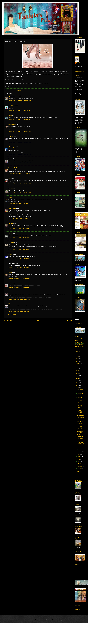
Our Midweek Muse (78, 339)
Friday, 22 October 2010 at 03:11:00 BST (18, 238)
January (80, 468)
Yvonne (10, 189)
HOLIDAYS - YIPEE (80, 432)
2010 (77, 388)
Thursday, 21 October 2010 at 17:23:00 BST (19, 111)
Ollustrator (49, 620)
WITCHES (80, 421)
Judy (9, 178)
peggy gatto (11, 105)
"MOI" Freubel (12, 208)
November (80, 393)
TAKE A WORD (79, 399)
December (80, 390)
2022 (77, 359)
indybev (10, 223)
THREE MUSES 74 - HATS (80, 412)
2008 (77, 474)
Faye (9, 159)
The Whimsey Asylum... (79, 538)
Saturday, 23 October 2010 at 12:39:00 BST (19, 287)
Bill (9, 304)
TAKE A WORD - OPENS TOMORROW (80, 405)
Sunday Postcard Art (79, 347)
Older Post (68, 321)
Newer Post (8, 321)
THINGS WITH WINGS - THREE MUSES (80, 426)
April (79, 461)
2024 (77, 354)
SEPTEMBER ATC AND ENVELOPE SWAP (80, 443)
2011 (77, 385)
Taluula (78, 63)
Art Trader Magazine (77, 608)
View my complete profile (79, 71)
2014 (77, 378)
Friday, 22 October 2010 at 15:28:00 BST (18, 259)
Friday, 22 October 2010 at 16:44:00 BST (18, 268)
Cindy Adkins (12, 124)
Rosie (10, 283)
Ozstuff (10, 292)
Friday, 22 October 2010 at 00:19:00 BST (18, 229)
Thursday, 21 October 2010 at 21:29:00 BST (19, 173)
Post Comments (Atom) (17, 324)
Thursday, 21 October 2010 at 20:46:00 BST (19, 154)
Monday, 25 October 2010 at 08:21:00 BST (19, 299)
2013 (77, 380)
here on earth (79, 516)
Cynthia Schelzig (13, 96)
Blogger (61, 620)
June (79, 456)
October (80, 397)
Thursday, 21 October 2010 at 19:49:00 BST (19, 132)
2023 (77, 356)
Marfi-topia (11, 147)
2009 (77, 471)
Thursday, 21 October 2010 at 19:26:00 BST (19, 120)
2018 (77, 368)
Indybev (77, 505)
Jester (10, 115)
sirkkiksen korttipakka (78, 481)
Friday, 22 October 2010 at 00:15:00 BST (18, 218)
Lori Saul (10, 136)
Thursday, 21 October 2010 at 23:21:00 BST (19, 203)
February (80, 466)
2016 (77, 373)
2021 (77, 361)
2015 (77, 376)
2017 (77, 371)
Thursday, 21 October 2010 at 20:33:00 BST (19, 142)
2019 (77, 366)
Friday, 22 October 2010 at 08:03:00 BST (18, 250)
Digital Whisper (79, 344)
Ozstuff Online (79, 527)
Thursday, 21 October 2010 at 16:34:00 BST (19, 100)
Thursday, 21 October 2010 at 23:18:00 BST (19, 193)
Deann (10, 272)
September (80, 448)
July (79, 454)
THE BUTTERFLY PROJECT (80, 437)
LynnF (10, 234)
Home (38, 321)
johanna (10, 255)
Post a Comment (11, 314)
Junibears (11, 243)
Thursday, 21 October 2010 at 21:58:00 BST (19, 184)
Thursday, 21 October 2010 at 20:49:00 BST (19, 163)
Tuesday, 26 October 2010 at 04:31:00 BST (19, 311)
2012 (77, 383)
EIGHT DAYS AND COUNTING (80, 417)
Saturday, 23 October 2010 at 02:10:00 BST (19, 278)
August (80, 452)
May (79, 459)
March (80, 464)
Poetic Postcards (77, 493)
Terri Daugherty (12, 168)
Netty (10, 198)
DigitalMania (78, 342)
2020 (77, 364)
